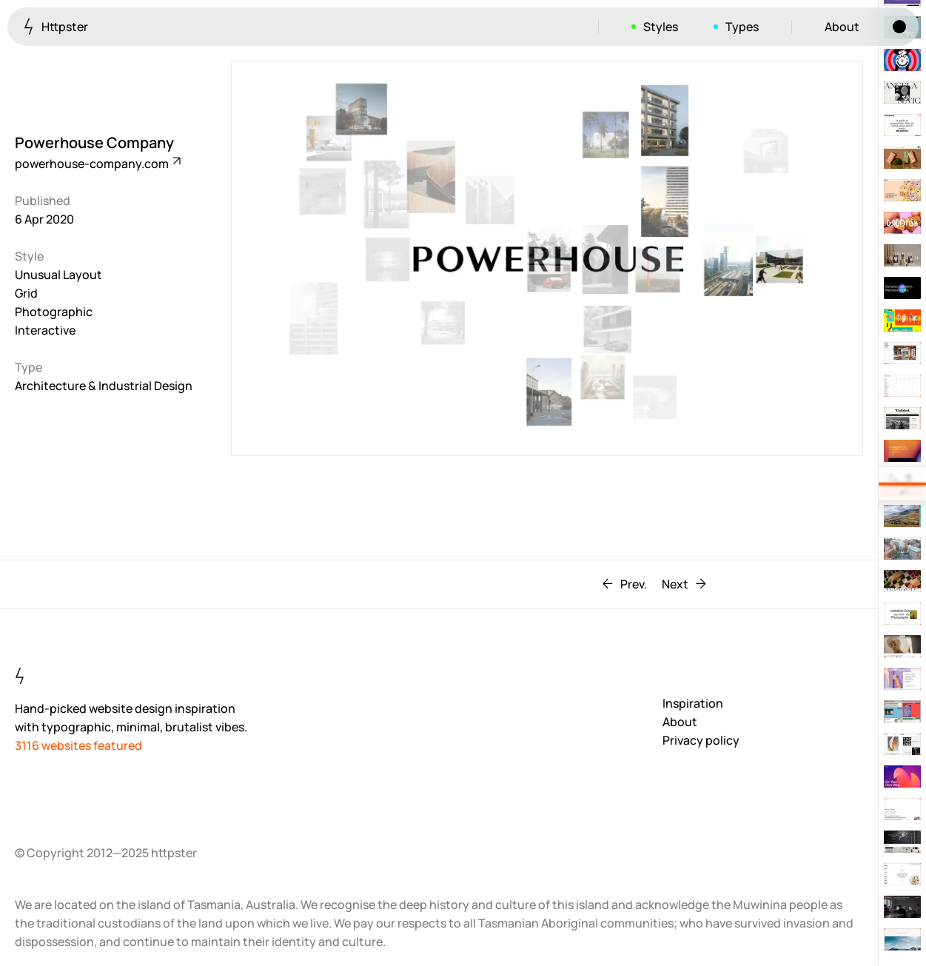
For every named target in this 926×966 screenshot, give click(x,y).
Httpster (56, 26)
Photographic (54, 311)
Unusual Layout (58, 274)
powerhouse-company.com (97, 163)
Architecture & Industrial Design (103, 386)
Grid (26, 293)
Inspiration (692, 703)
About (842, 27)
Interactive (45, 330)
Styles (660, 27)
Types (742, 27)
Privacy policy (700, 740)
